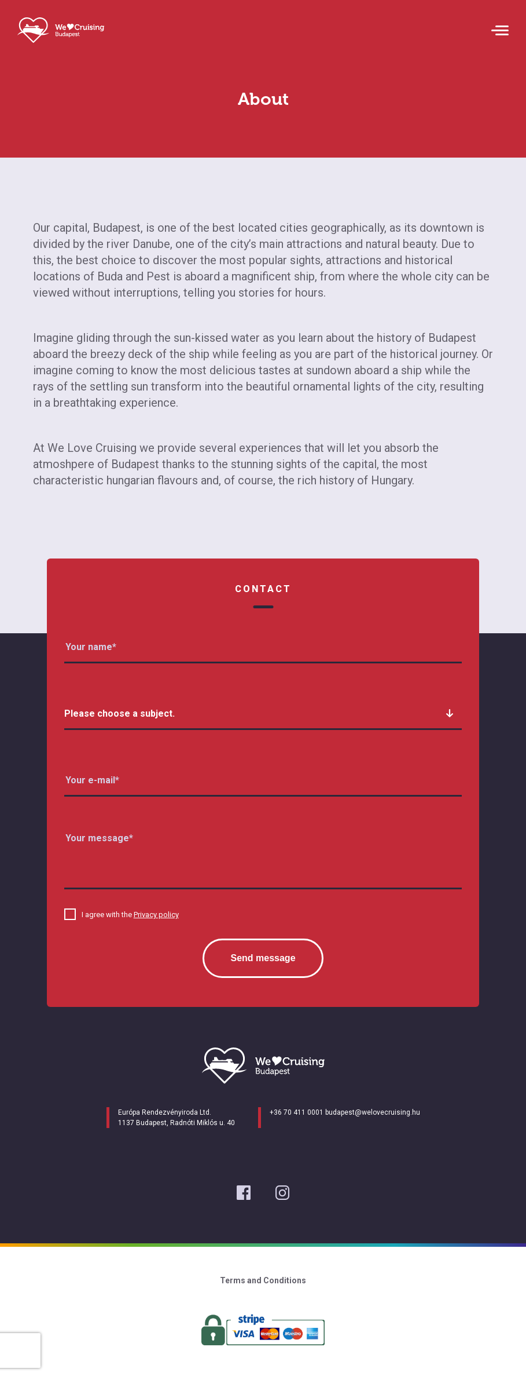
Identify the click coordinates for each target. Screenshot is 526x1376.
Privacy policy (156, 914)
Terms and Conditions (263, 1280)
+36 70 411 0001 (296, 1112)
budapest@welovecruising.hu (372, 1112)
